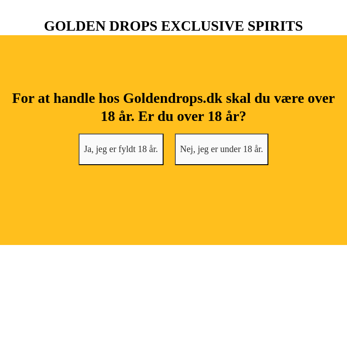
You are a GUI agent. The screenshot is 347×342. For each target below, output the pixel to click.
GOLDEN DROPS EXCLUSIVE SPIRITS (173, 26)
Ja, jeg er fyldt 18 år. (121, 149)
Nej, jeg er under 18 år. (221, 149)
